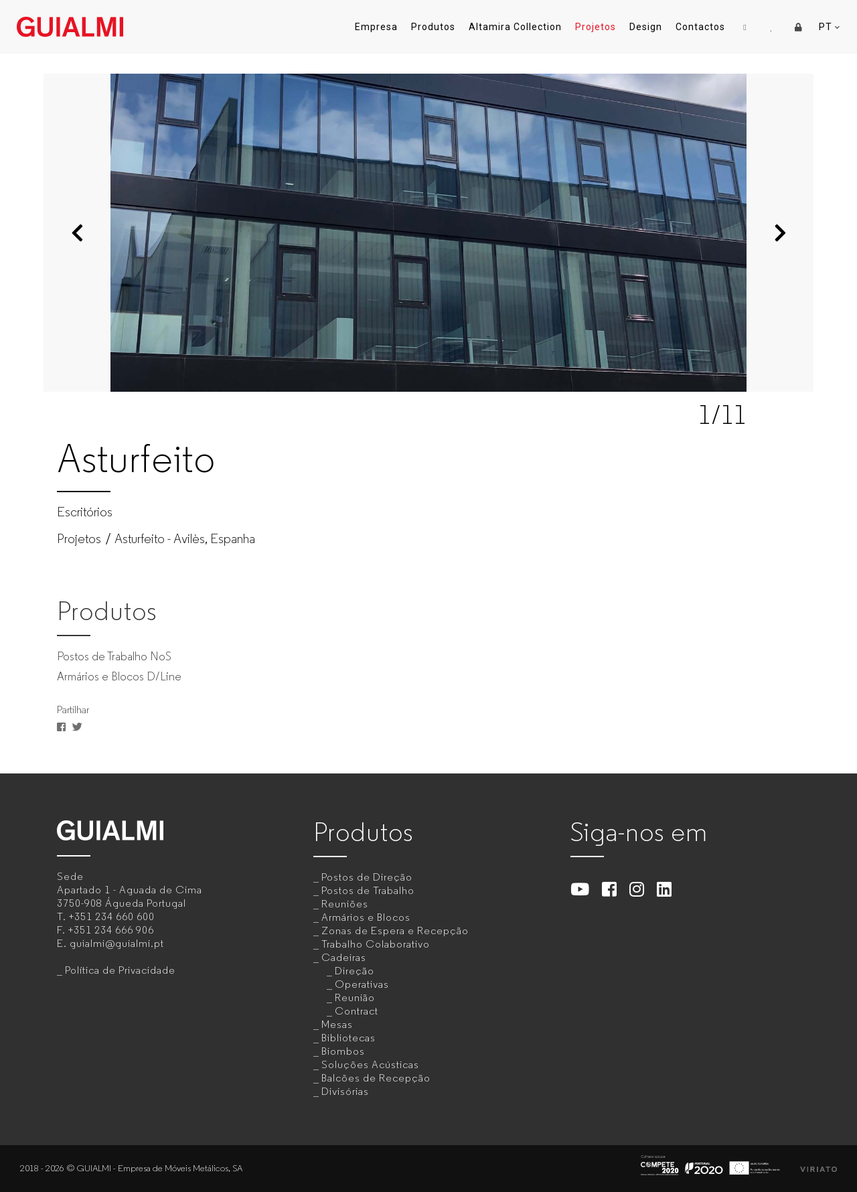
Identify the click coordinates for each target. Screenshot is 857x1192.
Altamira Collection (515, 26)
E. (110, 943)
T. (106, 916)
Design (645, 26)
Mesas (337, 1024)
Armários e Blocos (365, 917)
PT (829, 27)
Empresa (376, 26)
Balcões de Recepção (376, 1077)
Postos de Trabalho (367, 890)
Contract (356, 1010)
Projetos (595, 26)
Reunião (355, 997)
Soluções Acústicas (370, 1064)
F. (105, 929)
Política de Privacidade (120, 970)
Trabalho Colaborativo (375, 944)
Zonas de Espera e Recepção (395, 930)
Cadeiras (343, 957)
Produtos (433, 26)
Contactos (700, 26)
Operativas (362, 984)
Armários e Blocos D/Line (119, 676)
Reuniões (344, 903)
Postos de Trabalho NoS (114, 656)
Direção (354, 970)
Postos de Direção (366, 877)
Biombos (343, 1051)
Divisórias (345, 1091)
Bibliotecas (348, 1037)
